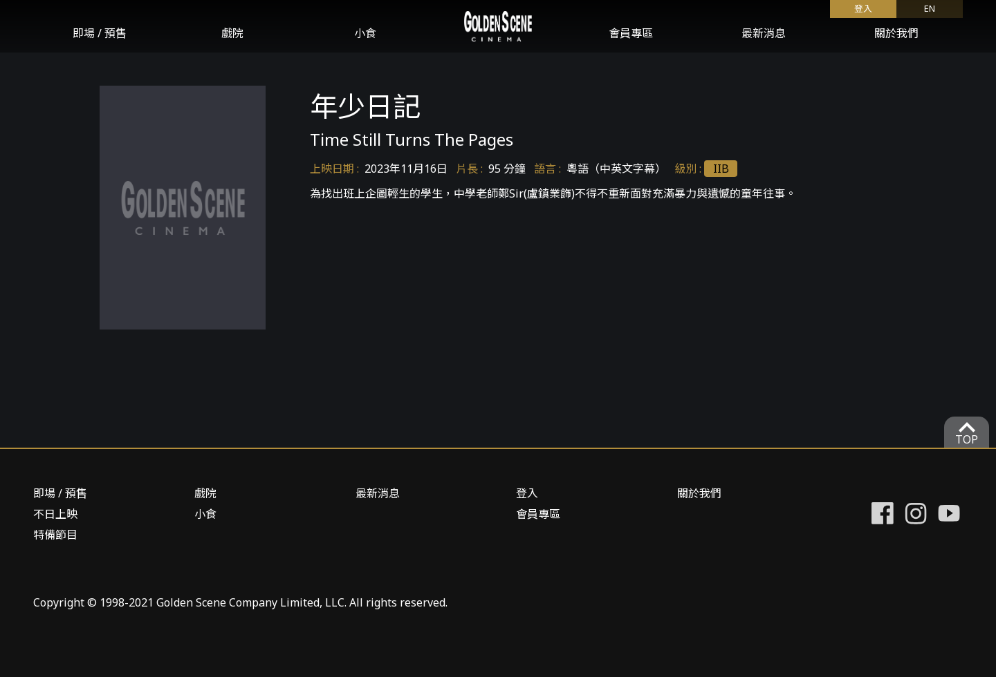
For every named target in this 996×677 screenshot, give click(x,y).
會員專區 (631, 33)
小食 (365, 33)
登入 (863, 8)
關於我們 (896, 33)
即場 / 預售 (100, 33)
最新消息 (763, 33)
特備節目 (55, 534)
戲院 (232, 33)
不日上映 (55, 514)
